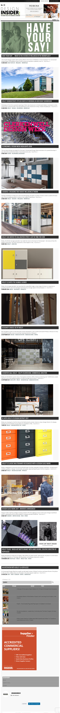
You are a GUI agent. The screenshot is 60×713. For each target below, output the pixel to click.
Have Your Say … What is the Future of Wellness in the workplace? (26, 56)
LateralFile (17, 289)
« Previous (4, 579)
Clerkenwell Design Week (18, 153)
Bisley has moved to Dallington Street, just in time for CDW (23, 237)
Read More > (47, 61)
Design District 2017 (17, 425)
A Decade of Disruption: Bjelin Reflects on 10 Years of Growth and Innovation (37, 589)
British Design (16, 516)
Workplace (25, 63)
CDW (13, 574)
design (12, 334)
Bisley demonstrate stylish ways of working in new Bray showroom (27, 101)
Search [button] (58, 20)
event (24, 425)
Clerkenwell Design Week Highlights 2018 (17, 146)
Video (26, 516)
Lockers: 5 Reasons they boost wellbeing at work (20, 192)
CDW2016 (17, 574)
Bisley (9, 108)
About (4, 680)
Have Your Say (11, 63)
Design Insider (44, 1)
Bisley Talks (24, 558)
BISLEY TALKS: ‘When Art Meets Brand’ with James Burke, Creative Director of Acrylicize (29, 550)
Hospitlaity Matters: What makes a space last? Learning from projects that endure (36, 597)
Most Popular (9, 586)
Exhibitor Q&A (25, 380)
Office (36, 334)
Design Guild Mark (16, 470)
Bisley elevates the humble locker (14, 282)
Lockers (15, 198)
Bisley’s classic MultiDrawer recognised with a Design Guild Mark (26, 463)
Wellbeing (20, 198)
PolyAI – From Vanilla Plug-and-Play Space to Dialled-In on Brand (34, 604)
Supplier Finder (54, 1)
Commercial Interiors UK (32, 1)
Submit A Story (6, 683)
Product (25, 470)
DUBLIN (14, 108)
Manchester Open (20, 334)
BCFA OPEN (13, 380)
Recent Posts (37, 586)
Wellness (18, 63)
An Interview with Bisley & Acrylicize (15, 567)
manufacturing (30, 334)
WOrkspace (28, 574)
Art (9, 574)
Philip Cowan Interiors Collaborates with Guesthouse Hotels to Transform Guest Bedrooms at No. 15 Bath (36, 619)
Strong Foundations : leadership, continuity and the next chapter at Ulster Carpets (36, 611)
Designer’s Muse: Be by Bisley (12, 328)
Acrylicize (13, 558)
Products (23, 289)
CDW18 (9, 153)
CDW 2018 (14, 244)
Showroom (20, 108)
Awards (10, 516)
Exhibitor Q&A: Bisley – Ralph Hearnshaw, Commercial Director (24, 373)
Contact (5, 685)
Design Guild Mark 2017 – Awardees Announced (18, 509)
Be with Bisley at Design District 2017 (15, 418)
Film (23, 516)
